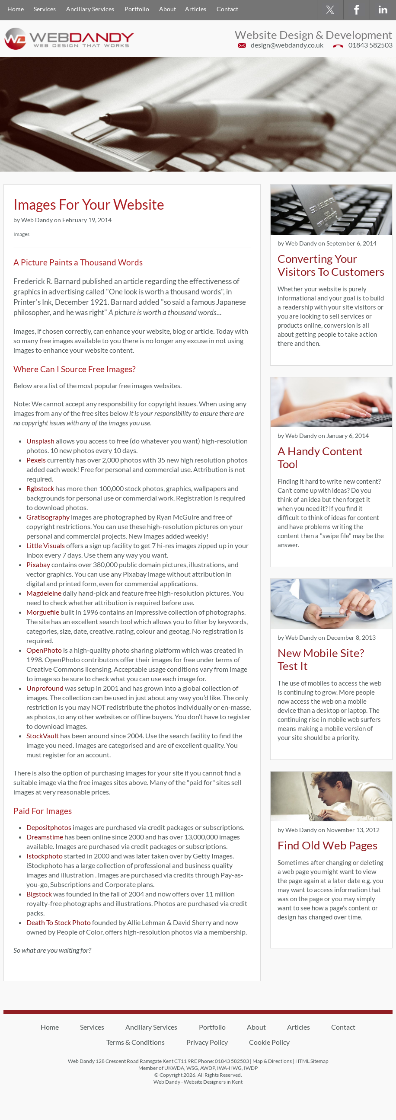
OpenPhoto (44, 650)
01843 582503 (370, 45)
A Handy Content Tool (320, 457)
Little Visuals (45, 545)
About (167, 9)
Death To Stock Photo (58, 922)
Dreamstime (44, 837)
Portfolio (137, 9)
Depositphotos (48, 827)
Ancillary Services (90, 9)
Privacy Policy (207, 1042)
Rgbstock (40, 488)
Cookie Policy (269, 1042)
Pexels (36, 460)
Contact (227, 9)
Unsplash (40, 441)
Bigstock (39, 894)
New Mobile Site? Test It (321, 659)
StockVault (42, 735)
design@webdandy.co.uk (287, 45)
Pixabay (38, 564)
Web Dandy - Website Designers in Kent (198, 1082)
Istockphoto (44, 856)
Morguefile (42, 612)
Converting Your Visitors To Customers (331, 265)
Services (45, 9)
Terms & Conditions (135, 1042)
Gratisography (48, 517)
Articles (195, 9)
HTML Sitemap (312, 1061)
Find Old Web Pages (327, 845)
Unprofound (45, 688)
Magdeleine (43, 593)
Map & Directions (272, 1061)
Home (15, 9)
